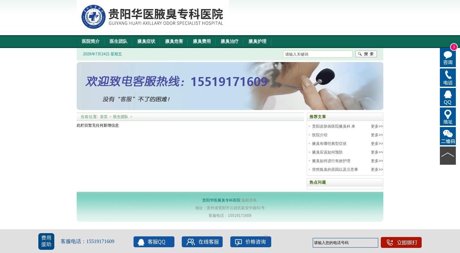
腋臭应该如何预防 (327, 152)
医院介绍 (319, 135)
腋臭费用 (202, 41)
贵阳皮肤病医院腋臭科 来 (333, 126)
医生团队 (118, 41)
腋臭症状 (146, 41)
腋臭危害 (174, 41)
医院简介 (91, 41)
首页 (104, 117)
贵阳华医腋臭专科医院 (221, 200)
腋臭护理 (257, 41)
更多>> (377, 126)
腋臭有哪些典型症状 (329, 143)
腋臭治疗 (230, 41)
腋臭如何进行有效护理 (331, 161)
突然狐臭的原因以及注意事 (335, 169)
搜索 (366, 54)
